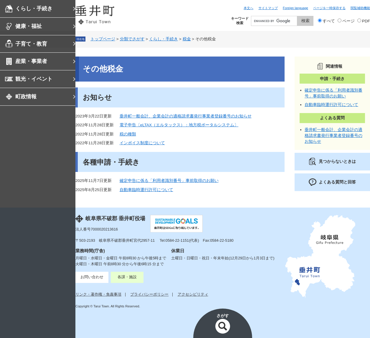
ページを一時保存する (329, 8)
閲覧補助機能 (360, 8)
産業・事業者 (31, 61)
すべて (329, 21)
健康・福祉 (28, 26)
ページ (348, 21)
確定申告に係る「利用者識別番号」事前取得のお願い (169, 180)
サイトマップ (268, 8)
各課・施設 (127, 277)
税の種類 (128, 134)
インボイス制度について (142, 143)
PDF (366, 21)
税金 (187, 39)
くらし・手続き (33, 8)
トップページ (102, 39)
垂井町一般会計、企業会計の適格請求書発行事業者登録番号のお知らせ (186, 116)
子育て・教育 (31, 44)
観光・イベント (33, 79)
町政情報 (26, 97)
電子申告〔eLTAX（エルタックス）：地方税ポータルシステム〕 (179, 125)
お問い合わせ (91, 277)
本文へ (248, 8)
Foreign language (295, 8)
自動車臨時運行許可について (146, 190)
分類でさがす (132, 39)
